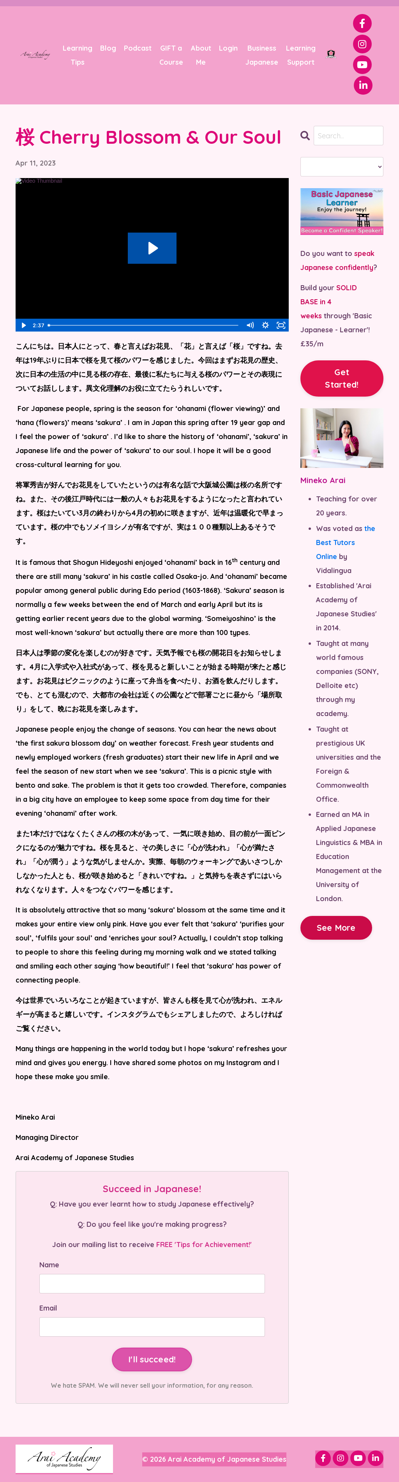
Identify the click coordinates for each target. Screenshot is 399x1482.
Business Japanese (261, 55)
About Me (201, 55)
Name (49, 1264)
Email (48, 1308)
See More (336, 927)
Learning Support (301, 55)
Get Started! (341, 378)
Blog (108, 48)
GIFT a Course (171, 55)
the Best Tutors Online (345, 542)
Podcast (138, 48)
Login (228, 48)
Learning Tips (77, 55)
